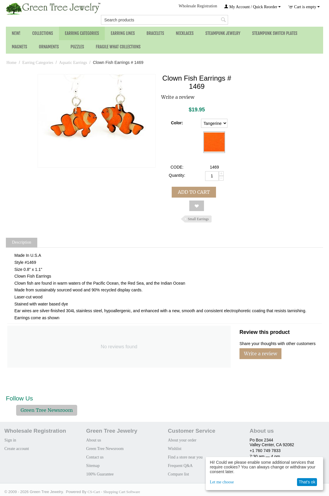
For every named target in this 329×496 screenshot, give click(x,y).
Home (11, 62)
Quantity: (177, 175)
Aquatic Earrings (73, 62)
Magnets (19, 47)
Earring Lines (123, 33)
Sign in (10, 440)
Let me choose (222, 482)
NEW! (16, 33)
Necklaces (185, 33)
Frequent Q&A (180, 465)
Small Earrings (198, 219)
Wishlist (174, 448)
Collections (42, 33)
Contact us (95, 457)
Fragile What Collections (118, 47)
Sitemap (93, 465)
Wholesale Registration (198, 6)
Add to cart (194, 192)
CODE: (177, 167)
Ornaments (49, 47)
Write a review (177, 97)
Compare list (178, 474)
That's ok (307, 482)
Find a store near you (185, 457)
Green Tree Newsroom (47, 410)
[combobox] (164, 20)
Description (21, 242)
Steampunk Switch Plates (274, 33)
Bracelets (155, 33)
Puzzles (77, 47)
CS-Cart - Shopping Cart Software (113, 492)
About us (93, 440)
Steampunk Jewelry (222, 33)
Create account (16, 448)
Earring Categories (82, 33)
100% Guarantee (100, 474)
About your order (182, 440)
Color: (177, 122)
